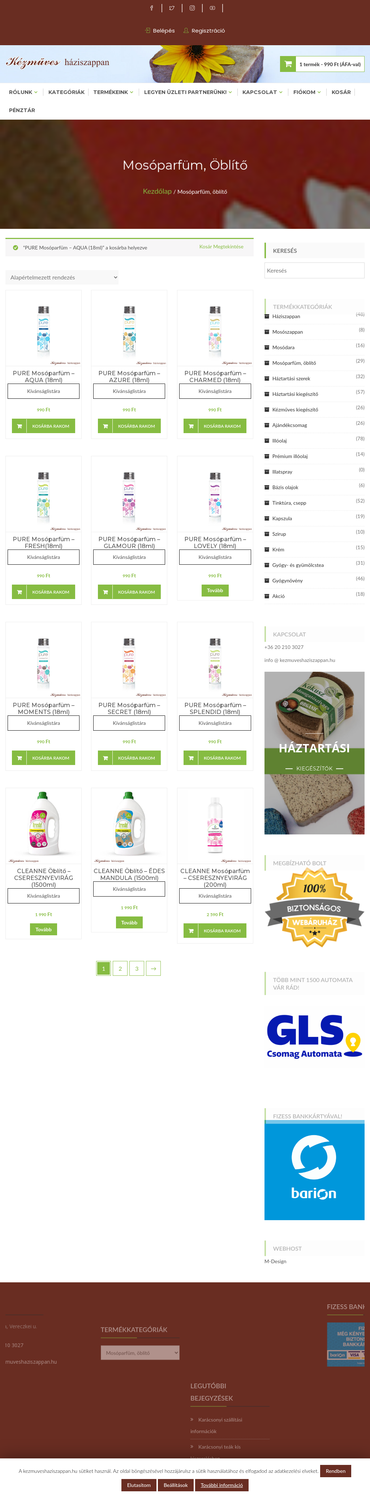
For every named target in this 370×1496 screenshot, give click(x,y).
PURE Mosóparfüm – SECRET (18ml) (129, 708)
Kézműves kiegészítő (295, 409)
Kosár (341, 92)
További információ (222, 1485)
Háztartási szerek (291, 378)
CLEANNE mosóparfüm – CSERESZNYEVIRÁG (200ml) (215, 878)
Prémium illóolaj (290, 456)
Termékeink (110, 92)
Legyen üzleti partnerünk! (185, 92)
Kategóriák (66, 92)
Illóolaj (279, 440)
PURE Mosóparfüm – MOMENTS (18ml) (43, 708)
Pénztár (22, 110)
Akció (278, 596)
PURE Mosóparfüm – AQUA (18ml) (43, 377)
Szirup (279, 534)
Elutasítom (139, 1485)
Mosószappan (287, 332)
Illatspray (282, 472)
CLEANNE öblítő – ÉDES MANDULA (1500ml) (129, 874)
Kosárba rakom (50, 426)
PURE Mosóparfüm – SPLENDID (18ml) (215, 708)
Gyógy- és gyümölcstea (298, 565)
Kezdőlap (161, 188)
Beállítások (176, 1485)
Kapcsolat (259, 92)
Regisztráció (208, 30)
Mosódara (283, 347)
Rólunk (20, 92)
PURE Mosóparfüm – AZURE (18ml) (129, 377)
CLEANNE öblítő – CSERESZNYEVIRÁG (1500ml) (43, 878)
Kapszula (282, 518)
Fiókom (304, 92)
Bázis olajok (285, 487)
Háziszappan (286, 316)
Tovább (215, 590)
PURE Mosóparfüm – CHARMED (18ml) (215, 377)
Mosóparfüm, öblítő (294, 363)
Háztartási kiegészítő (295, 394)
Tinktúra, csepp (289, 503)
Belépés (164, 30)
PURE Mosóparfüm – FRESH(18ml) (43, 543)
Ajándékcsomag (289, 425)
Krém (278, 549)
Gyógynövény (287, 580)
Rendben (336, 1471)
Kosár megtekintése (221, 246)
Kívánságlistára (43, 391)
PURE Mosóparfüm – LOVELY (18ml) (215, 543)
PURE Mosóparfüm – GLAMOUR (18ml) (129, 543)
